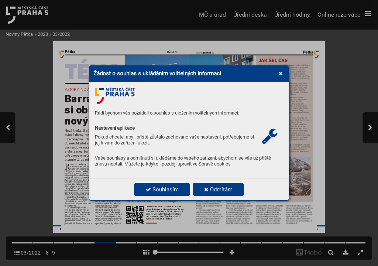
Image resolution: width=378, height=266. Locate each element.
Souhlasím (162, 189)
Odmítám (218, 189)
